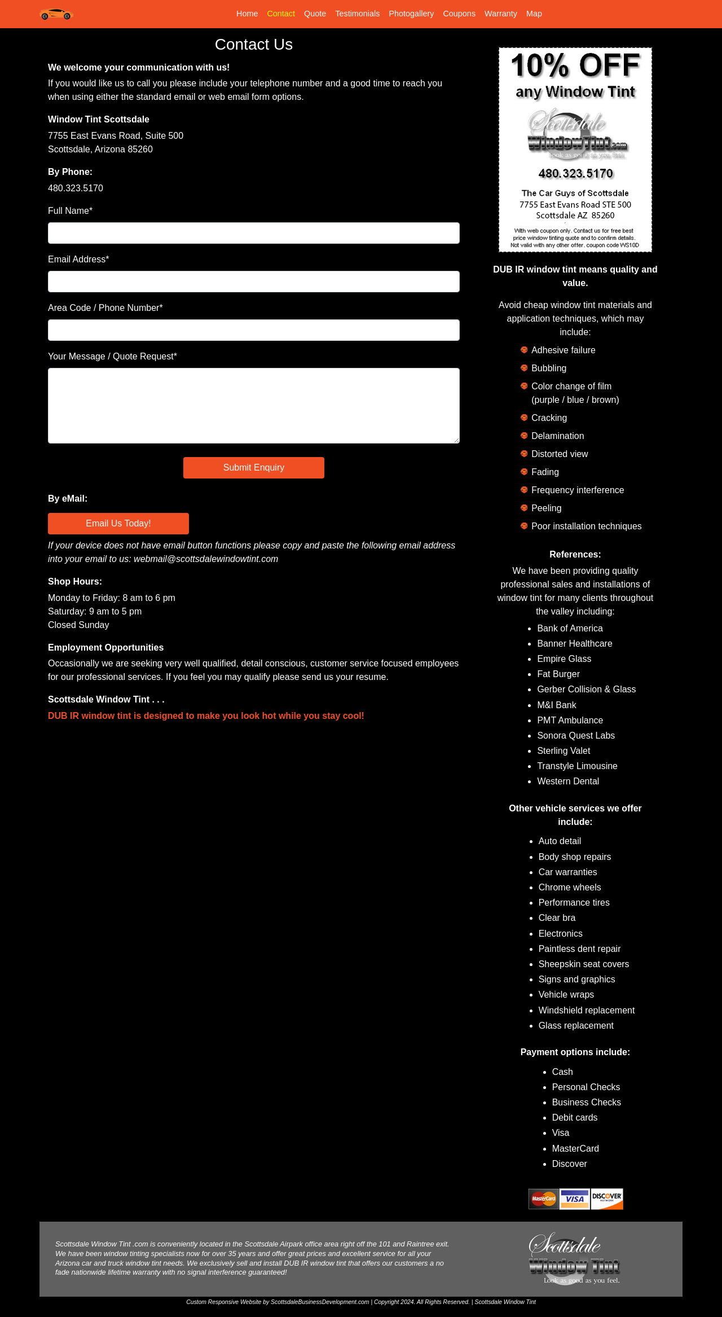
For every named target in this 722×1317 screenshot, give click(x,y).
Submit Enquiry (254, 467)
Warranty (501, 13)
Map (534, 13)
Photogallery (411, 13)
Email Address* (78, 259)
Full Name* (70, 211)
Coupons (459, 13)
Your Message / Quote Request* (112, 356)
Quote (315, 13)
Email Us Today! (118, 523)
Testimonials (357, 13)
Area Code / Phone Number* (105, 308)
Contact (281, 13)
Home (247, 13)
